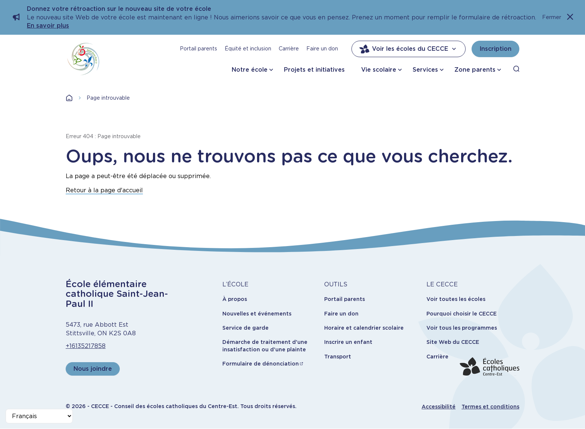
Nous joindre (92, 368)
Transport (337, 357)
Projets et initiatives (314, 69)
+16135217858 (86, 345)
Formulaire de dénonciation (260, 364)
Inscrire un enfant (348, 342)
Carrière (289, 49)
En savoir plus (48, 25)
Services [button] (425, 69)
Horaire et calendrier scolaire (364, 328)
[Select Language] (39, 416)
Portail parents (198, 49)
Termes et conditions (490, 407)
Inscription (495, 48)
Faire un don (322, 49)
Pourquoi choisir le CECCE (461, 314)
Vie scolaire (378, 69)
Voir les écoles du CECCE (408, 49)
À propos (234, 299)
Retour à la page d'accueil (104, 190)
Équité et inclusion (248, 49)
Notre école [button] (250, 69)
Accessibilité (439, 407)
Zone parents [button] (474, 69)
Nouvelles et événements (256, 314)
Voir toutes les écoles (455, 299)
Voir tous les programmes (461, 328)
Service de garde (245, 328)
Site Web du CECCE (452, 342)
